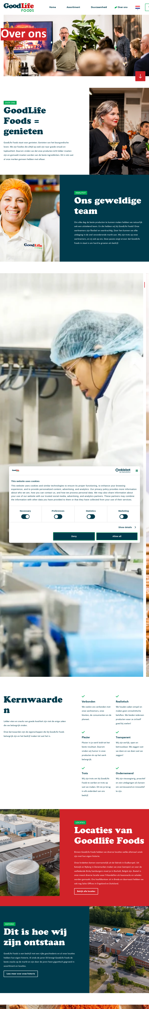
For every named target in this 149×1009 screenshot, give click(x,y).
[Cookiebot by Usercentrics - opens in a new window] (117, 470)
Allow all (116, 536)
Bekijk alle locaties (86, 891)
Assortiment (73, 7)
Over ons (122, 7)
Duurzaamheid (99, 7)
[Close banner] (137, 471)
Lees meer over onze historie (21, 974)
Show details (125, 527)
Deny (74, 536)
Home (52, 7)
